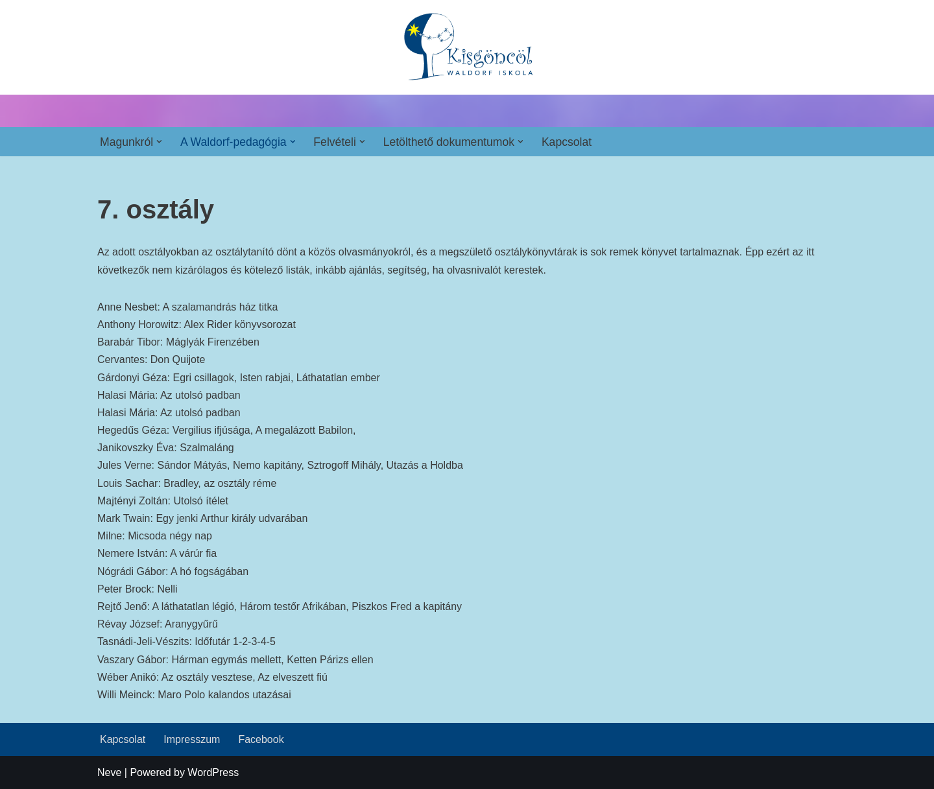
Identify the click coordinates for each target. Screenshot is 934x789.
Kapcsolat (567, 141)
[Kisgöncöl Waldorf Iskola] (467, 47)
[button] (159, 142)
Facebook (260, 739)
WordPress (213, 772)
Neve (109, 772)
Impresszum (191, 739)
